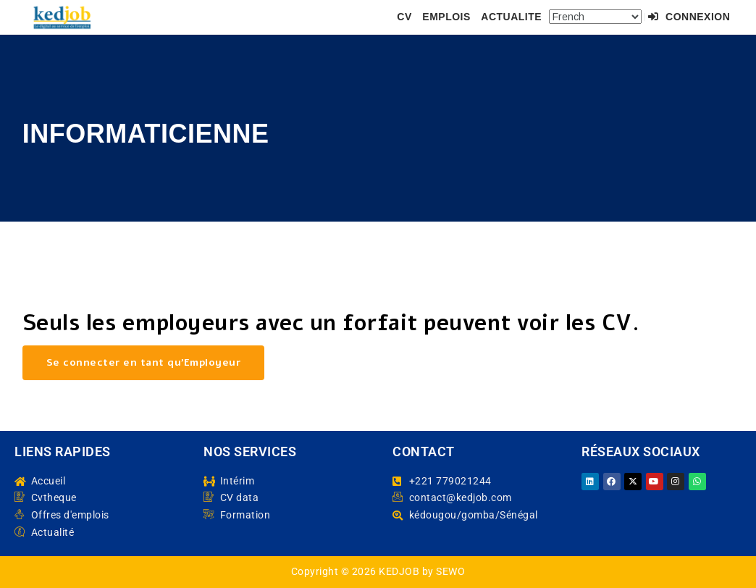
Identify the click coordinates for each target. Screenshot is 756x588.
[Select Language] (595, 16)
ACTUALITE (511, 16)
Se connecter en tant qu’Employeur (143, 362)
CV (404, 16)
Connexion (689, 16)
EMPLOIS (446, 16)
